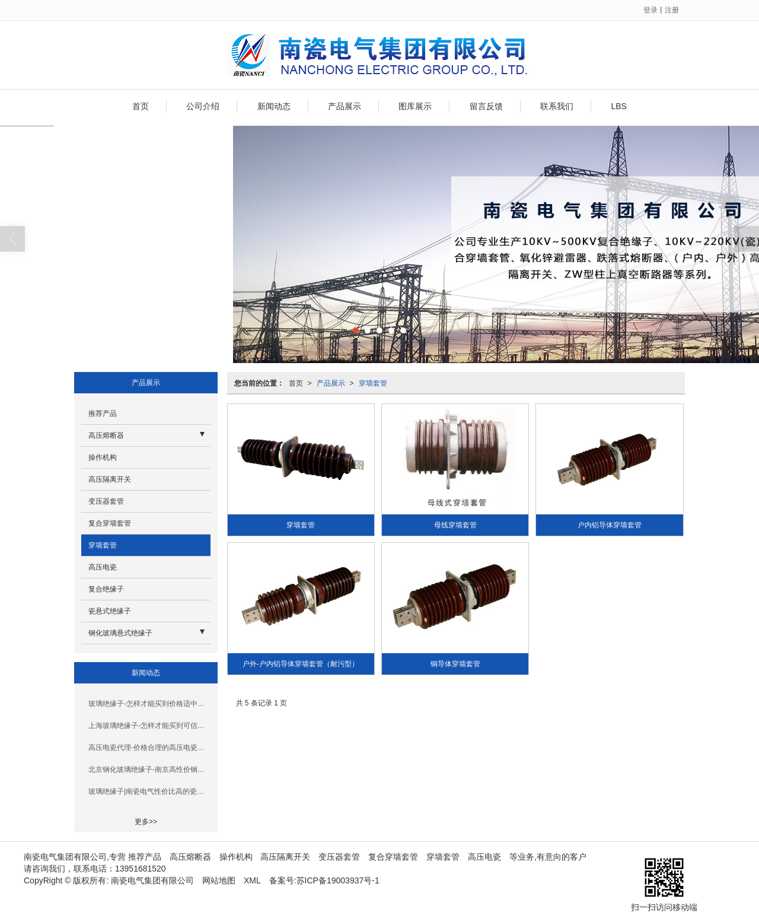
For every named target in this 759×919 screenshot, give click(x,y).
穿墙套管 (373, 383)
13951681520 (140, 868)
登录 (650, 10)
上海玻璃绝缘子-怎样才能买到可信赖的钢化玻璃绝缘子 (149, 725)
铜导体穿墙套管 (455, 664)
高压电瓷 (102, 567)
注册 (672, 10)
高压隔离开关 (109, 479)
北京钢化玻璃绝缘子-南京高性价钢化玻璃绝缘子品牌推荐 (149, 769)
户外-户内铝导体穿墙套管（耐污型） (301, 664)
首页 (140, 106)
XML (252, 880)
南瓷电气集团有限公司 (152, 880)
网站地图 (218, 880)
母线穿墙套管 (455, 525)
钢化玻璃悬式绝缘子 (120, 633)
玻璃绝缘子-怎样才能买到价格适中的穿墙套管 (149, 703)
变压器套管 (106, 501)
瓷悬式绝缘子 (109, 611)
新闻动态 (274, 106)
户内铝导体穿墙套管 (610, 525)
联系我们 (556, 106)
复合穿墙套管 (109, 523)
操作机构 (102, 457)
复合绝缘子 (106, 589)
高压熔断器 (106, 435)
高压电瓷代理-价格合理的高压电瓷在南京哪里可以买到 (149, 747)
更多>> (146, 822)
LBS (618, 106)
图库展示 (415, 106)
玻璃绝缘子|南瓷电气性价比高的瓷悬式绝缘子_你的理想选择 (149, 791)
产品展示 (344, 106)
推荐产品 (102, 413)
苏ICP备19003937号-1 (338, 880)
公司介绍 (202, 106)
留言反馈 (486, 106)
